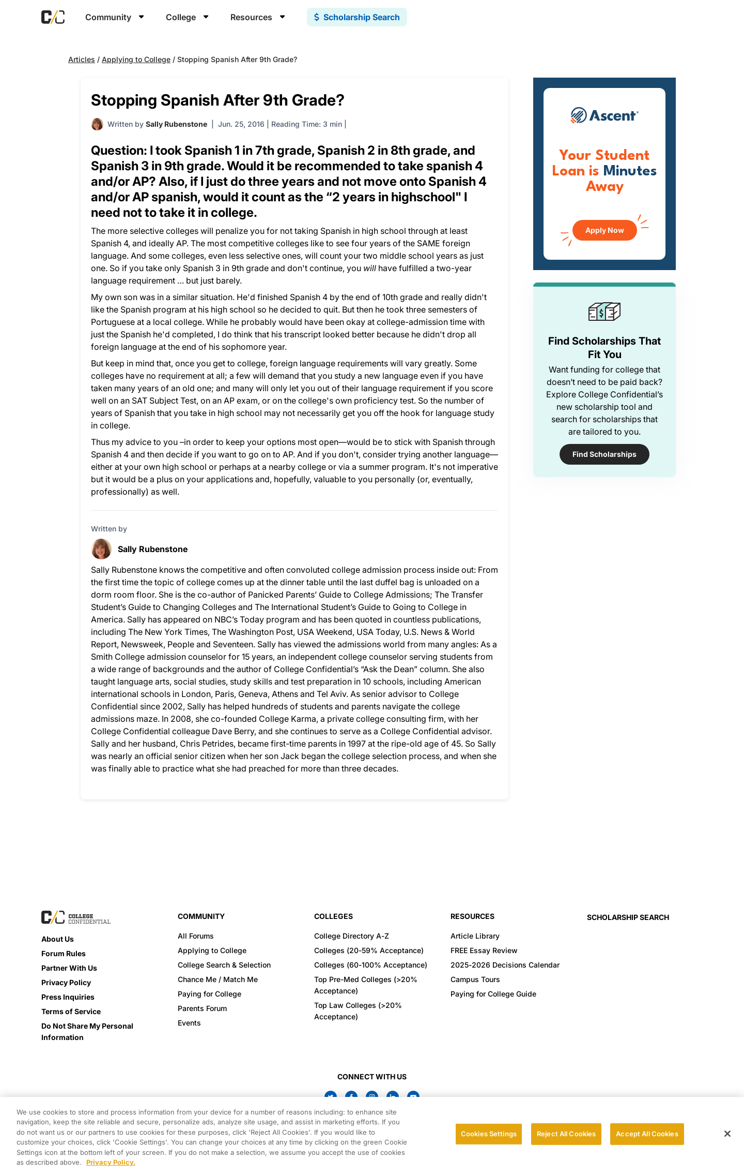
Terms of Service (71, 1011)
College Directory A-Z (351, 935)
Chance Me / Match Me (218, 979)
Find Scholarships (604, 454)
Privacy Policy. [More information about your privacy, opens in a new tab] (110, 1162)
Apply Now (604, 230)
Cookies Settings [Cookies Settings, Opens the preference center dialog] (489, 1134)
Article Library (475, 935)
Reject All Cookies (566, 1134)
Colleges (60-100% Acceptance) (370, 964)
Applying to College (136, 59)
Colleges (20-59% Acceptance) (369, 950)
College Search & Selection (224, 964)
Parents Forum (202, 1008)
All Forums (196, 935)
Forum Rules (63, 953)
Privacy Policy (66, 982)
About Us (57, 938)
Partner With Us (69, 967)
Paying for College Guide (493, 993)
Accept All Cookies (647, 1134)
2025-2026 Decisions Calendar (505, 964)
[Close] (727, 1133)
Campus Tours (475, 979)
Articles (81, 59)
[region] (372, 1135)
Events (189, 1022)
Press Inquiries (68, 996)
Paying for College (209, 993)
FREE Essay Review (484, 950)
